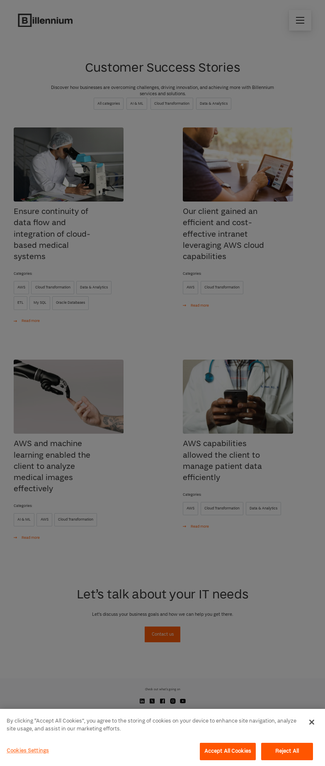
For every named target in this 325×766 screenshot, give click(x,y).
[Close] (312, 722)
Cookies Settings (28, 750)
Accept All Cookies (227, 751)
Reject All (287, 751)
